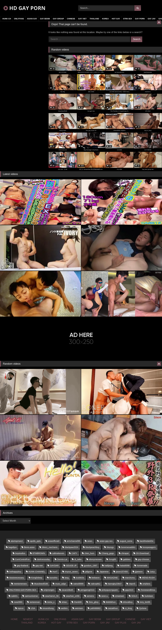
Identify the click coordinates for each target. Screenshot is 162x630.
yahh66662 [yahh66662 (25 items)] (95, 608)
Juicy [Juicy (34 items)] (152, 571)
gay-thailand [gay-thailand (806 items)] (22, 565)
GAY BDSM (45, 19)
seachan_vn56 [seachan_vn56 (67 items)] (72, 596)
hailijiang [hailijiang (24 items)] (109, 565)
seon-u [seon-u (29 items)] (104, 596)
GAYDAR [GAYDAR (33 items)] (54, 565)
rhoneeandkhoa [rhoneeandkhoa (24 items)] (148, 590)
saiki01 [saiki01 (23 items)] (14, 596)
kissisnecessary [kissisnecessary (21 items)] (16, 577)
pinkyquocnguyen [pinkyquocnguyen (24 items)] (110, 590)
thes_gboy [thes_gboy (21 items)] (93, 602)
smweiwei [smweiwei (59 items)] (119, 596)
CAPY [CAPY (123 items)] (74, 553)
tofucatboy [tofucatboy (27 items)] (127, 602)
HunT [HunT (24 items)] (54, 571)
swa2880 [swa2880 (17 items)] (18, 602)
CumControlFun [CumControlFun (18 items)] (22, 559)
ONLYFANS (19, 19)
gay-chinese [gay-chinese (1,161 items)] (143, 559)
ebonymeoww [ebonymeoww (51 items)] (95, 559)
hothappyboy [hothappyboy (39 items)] (15, 571)
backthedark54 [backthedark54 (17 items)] (146, 541)
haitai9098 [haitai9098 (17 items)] (125, 565)
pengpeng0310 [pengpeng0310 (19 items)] (87, 590)
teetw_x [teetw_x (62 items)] (51, 602)
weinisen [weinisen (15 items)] (79, 608)
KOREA (105, 19)
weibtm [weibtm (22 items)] (64, 608)
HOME (14, 619)
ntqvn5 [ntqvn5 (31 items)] (132, 584)
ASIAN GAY (32, 19)
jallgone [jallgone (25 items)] (88, 571)
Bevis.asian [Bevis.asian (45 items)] (29, 547)
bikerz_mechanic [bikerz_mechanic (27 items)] (50, 547)
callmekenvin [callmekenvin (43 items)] (58, 553)
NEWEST (28, 619)
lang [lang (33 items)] (67, 577)
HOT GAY (116, 19)
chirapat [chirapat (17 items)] (125, 553)
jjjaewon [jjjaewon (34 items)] (139, 571)
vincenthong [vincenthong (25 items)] (48, 608)
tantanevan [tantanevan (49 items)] (35, 602)
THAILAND (94, 19)
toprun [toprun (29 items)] (21, 608)
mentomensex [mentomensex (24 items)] (20, 584)
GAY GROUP (58, 19)
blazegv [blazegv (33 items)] (110, 547)
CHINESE (71, 19)
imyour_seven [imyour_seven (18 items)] (71, 571)
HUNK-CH (6, 19)
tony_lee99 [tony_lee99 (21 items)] (145, 602)
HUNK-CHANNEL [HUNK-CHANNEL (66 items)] (37, 571)
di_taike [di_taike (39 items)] (78, 559)
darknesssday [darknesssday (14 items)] (43, 559)
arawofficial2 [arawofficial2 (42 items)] (54, 541)
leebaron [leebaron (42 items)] (95, 577)
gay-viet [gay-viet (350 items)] (39, 565)
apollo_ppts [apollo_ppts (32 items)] (35, 541)
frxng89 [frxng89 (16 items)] (112, 559)
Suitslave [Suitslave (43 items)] (148, 596)
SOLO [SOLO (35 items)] (134, 596)
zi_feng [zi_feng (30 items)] (128, 608)
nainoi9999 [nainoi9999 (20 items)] (78, 584)
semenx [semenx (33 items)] (90, 596)
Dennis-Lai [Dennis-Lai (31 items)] (62, 559)
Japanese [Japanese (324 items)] (104, 571)
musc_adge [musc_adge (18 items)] (60, 584)
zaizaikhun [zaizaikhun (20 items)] (113, 608)
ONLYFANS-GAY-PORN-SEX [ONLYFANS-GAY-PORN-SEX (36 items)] (22, 590)
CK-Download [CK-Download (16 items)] (142, 553)
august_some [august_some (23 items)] (126, 541)
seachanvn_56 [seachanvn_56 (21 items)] (52, 596)
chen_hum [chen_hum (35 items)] (89, 553)
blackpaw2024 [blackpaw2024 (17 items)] (71, 547)
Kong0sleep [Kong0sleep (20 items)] (36, 577)
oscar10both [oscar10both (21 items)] (67, 590)
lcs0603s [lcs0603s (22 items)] (80, 577)
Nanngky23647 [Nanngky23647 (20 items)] (115, 584)
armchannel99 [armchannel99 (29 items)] (73, 541)
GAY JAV (152, 19)
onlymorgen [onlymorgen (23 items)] (49, 590)
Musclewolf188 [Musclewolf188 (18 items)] (41, 584)
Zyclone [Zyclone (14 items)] (142, 608)
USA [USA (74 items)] (33, 608)
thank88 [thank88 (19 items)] (78, 602)
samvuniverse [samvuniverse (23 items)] (31, 596)
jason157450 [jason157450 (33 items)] (122, 571)
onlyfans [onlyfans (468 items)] (146, 584)
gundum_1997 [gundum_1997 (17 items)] (90, 565)
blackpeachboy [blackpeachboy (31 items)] (92, 547)
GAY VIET (82, 19)
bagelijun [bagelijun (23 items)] (12, 547)
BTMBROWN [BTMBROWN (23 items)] (39, 553)
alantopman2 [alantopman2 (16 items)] (17, 541)
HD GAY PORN (24, 8)
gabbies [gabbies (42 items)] (126, 559)
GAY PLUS (120, 622)
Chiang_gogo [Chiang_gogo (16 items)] (108, 553)
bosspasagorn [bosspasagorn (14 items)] (149, 547)
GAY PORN (140, 19)
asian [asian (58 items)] (89, 541)
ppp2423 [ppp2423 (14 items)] (129, 590)
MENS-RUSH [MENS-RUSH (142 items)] (148, 577)
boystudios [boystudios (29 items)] (20, 553)
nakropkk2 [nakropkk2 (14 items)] (95, 584)
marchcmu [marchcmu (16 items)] (130, 577)
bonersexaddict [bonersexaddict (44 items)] (128, 547)
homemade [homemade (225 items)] (142, 565)
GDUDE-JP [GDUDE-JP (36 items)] (71, 565)
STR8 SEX (127, 19)
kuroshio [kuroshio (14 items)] (53, 577)
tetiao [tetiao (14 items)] (64, 602)
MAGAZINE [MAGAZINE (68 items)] (112, 577)
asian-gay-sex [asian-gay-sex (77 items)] (106, 541)
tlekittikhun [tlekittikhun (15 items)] (111, 602)
